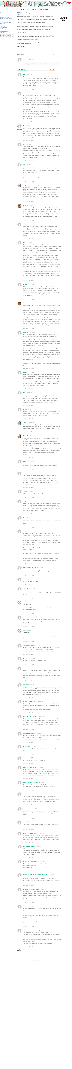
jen (24, 74)
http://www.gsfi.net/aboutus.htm (42, 709)
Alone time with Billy (3, 27)
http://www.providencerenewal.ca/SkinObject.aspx (47, 739)
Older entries (37, 9)
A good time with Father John (5, 17)
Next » (23, 950)
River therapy (2, 24)
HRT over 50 (2, 23)
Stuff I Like (47, 9)
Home (23, 9)
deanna (25, 461)
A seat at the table (3, 19)
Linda (25, 125)
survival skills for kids (29, 567)
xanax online (27, 630)
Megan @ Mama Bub (29, 185)
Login (53, 54)
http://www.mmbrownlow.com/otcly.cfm (44, 651)
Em (24, 392)
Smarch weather (3, 28)
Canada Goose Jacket (29, 645)
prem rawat (26, 746)
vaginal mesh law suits (30, 782)
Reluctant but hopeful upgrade (5, 22)
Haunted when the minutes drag (6, 18)
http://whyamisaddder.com (31, 889)
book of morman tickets (30, 716)
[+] (45, 63)
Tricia (25, 517)
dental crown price (28, 808)
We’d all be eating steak (4, 31)
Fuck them (2, 32)
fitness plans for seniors (30, 861)
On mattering (25, 13)
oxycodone (26, 601)
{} (42, 63)
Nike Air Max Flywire (29, 617)
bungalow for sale (28, 846)
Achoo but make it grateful (5, 16)
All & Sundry (38, 960)
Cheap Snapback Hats (29, 701)
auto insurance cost (29, 793)
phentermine (27, 684)
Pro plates (26, 658)
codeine (25, 668)
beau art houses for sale (30, 833)
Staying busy (2, 26)
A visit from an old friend (4, 21)
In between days (3, 14)
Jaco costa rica (27, 588)
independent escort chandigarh (32, 930)
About (29, 9)
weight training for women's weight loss (35, 874)
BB (24, 579)
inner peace (26, 757)
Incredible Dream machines (31, 822)
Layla (24, 906)
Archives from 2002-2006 (5, 35)
